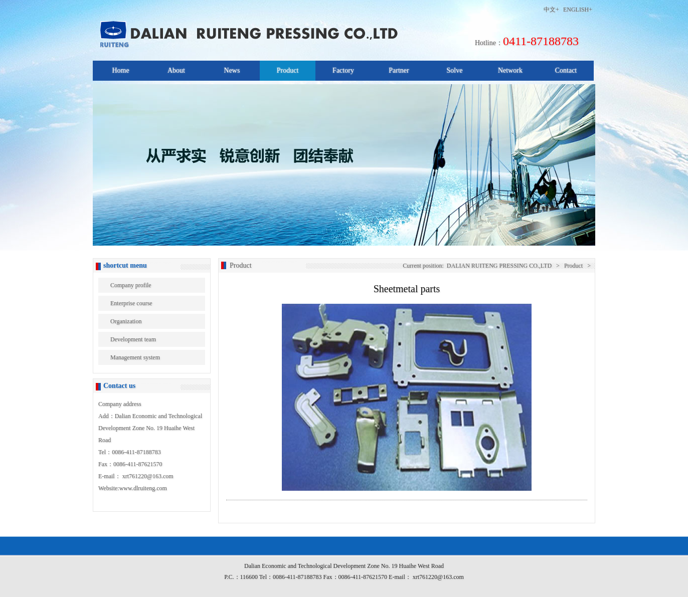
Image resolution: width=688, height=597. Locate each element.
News (232, 70)
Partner (399, 70)
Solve (455, 70)
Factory (343, 70)
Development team (133, 339)
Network (510, 70)
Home (120, 70)
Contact (566, 70)
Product (288, 70)
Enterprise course (131, 303)
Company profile (130, 285)
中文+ (551, 9)
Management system (135, 357)
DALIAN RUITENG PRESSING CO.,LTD (499, 265)
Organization (125, 321)
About (176, 70)
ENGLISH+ (577, 9)
